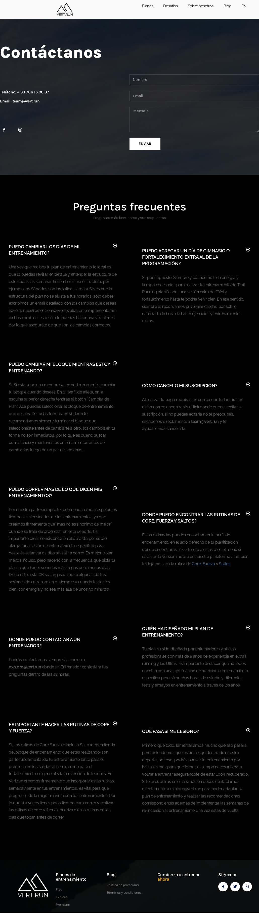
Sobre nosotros (200, 6)
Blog (227, 6)
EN (244, 6)
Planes (147, 6)
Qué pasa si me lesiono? (170, 731)
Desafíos (170, 6)
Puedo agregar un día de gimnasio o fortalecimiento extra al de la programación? (186, 257)
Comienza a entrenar (178, 877)
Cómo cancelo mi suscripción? (179, 385)
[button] (63, 250)
